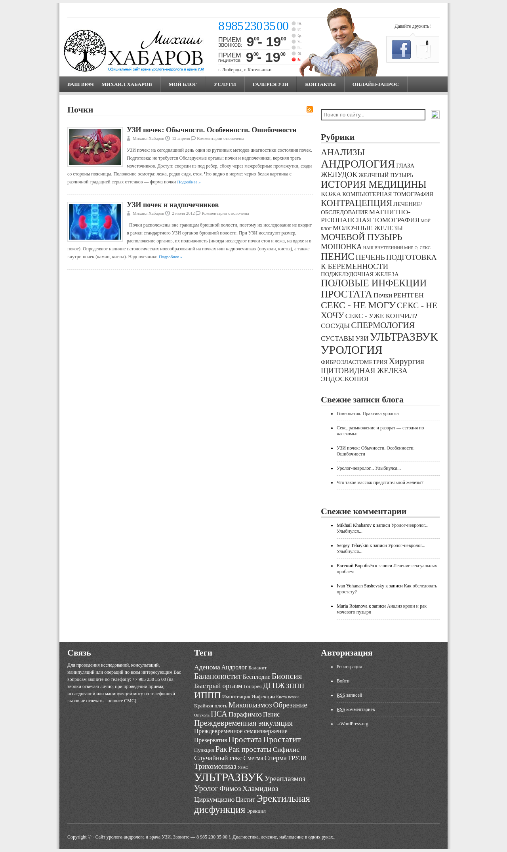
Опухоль (202, 715)
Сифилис (286, 749)
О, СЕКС (422, 248)
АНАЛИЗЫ (343, 152)
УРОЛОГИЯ (352, 349)
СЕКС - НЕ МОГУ (358, 305)
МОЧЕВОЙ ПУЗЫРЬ (361, 237)
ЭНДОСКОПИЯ (344, 379)
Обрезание (290, 705)
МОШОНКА (341, 246)
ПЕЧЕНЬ (370, 257)
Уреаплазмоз (285, 778)
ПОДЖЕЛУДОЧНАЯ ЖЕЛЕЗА (360, 274)
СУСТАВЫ (337, 338)
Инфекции (263, 697)
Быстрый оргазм (218, 686)
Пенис (271, 714)
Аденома (207, 667)
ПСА (219, 713)
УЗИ (361, 338)
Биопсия (287, 676)
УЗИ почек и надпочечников (173, 205)
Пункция (204, 750)
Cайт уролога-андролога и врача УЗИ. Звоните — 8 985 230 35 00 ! (162, 837)
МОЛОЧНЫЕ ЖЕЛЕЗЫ (368, 228)
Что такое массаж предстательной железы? (380, 482)
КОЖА (331, 194)
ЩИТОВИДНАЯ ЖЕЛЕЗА (364, 370)
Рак (221, 749)
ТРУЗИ (297, 758)
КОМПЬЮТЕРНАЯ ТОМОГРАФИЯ (387, 194)
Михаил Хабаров (148, 138)
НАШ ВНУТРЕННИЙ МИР (388, 248)
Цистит (245, 799)
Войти (343, 681)
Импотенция (236, 697)
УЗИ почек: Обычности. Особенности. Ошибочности (212, 130)
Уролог (206, 788)
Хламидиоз (260, 788)
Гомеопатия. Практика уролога (368, 413)
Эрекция (255, 811)
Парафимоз (245, 714)
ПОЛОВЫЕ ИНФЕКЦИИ (374, 283)
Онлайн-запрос (376, 84)
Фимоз (230, 788)
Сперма (276, 758)
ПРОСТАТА (346, 294)
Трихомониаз (215, 766)
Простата (245, 739)
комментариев (356, 709)
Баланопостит (218, 676)
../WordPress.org (352, 723)
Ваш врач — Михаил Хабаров (109, 84)
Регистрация (349, 666)
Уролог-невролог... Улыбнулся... (369, 468)
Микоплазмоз (250, 705)
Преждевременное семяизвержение (241, 731)
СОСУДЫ (335, 326)
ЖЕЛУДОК (339, 174)
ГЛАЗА (405, 165)
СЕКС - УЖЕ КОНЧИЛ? (381, 316)
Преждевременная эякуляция (243, 723)
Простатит (282, 739)
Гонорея (253, 686)
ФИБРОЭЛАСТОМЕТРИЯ (354, 362)
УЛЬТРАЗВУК (404, 336)
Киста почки (287, 697)
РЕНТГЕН (408, 295)
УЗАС (243, 767)
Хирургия (406, 361)
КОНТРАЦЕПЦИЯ (356, 203)
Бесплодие (257, 676)
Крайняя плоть (210, 706)
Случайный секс (218, 758)
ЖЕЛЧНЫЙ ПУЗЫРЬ (385, 175)
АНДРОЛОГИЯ (358, 164)
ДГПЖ (274, 685)
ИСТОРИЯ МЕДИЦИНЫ (374, 184)
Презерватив (210, 740)
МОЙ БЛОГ (183, 84)
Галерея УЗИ (270, 84)
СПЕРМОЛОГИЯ (383, 325)
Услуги (225, 84)
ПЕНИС (338, 256)
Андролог (234, 667)
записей (349, 695)
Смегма (253, 758)
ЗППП (295, 686)
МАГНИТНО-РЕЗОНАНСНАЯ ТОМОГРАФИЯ (370, 216)
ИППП (207, 695)
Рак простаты (250, 749)
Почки (383, 295)
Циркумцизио (214, 799)
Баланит (257, 668)
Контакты (320, 84)
